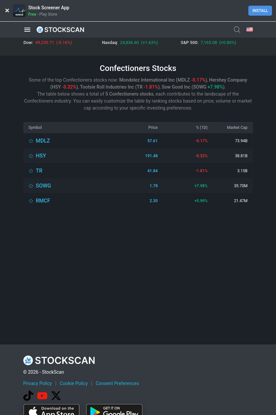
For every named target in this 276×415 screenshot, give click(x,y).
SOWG (43, 186)
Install (260, 10)
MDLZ (43, 141)
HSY (41, 156)
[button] (27, 29)
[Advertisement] (138, 251)
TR (39, 171)
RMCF (43, 201)
